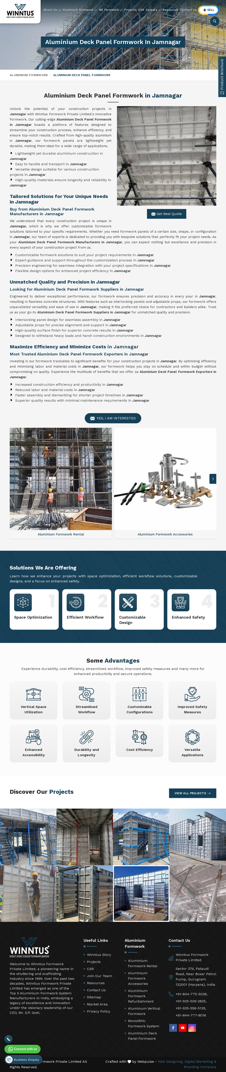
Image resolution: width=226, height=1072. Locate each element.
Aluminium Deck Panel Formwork (142, 1036)
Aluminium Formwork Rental (142, 963)
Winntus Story (99, 955)
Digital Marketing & (200, 1061)
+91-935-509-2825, (191, 1001)
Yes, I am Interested (113, 418)
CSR (141, 10)
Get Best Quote (166, 214)
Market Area (97, 1004)
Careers (153, 10)
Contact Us (188, 10)
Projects (130, 10)
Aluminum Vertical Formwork (144, 1011)
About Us (52, 10)
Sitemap (94, 997)
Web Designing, (170, 1061)
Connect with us (22, 1049)
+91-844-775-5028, (191, 994)
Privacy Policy (98, 1011)
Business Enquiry (22, 1059)
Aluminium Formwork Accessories (138, 978)
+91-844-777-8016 (191, 1015)
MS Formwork (111, 10)
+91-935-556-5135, (191, 1008)
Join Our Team (99, 976)
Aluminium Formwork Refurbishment (141, 996)
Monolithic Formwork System (143, 1023)
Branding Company (200, 1067)
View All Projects (193, 793)
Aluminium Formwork (80, 10)
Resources (171, 10)
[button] (213, 479)
